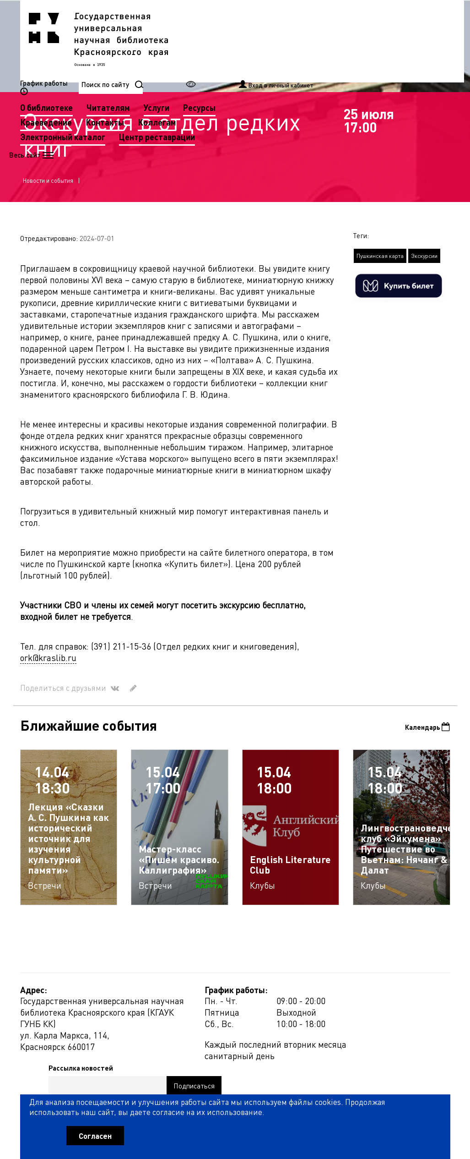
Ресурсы (351, 40)
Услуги (309, 40)
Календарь (423, 737)
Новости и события (48, 189)
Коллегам (309, 55)
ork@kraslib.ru (48, 666)
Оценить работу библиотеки (405, 1101)
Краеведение (198, 55)
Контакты (257, 55)
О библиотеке (199, 40)
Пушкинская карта (380, 264)
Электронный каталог (215, 70)
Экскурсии (424, 264)
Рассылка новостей (311, 999)
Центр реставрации (309, 70)
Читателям (260, 40)
